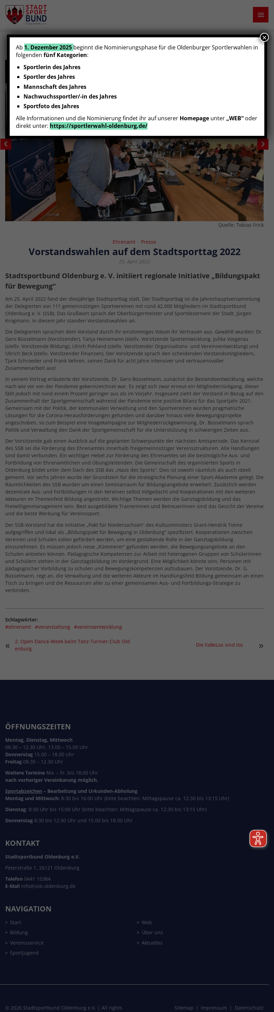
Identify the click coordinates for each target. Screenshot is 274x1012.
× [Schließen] (264, 37)
